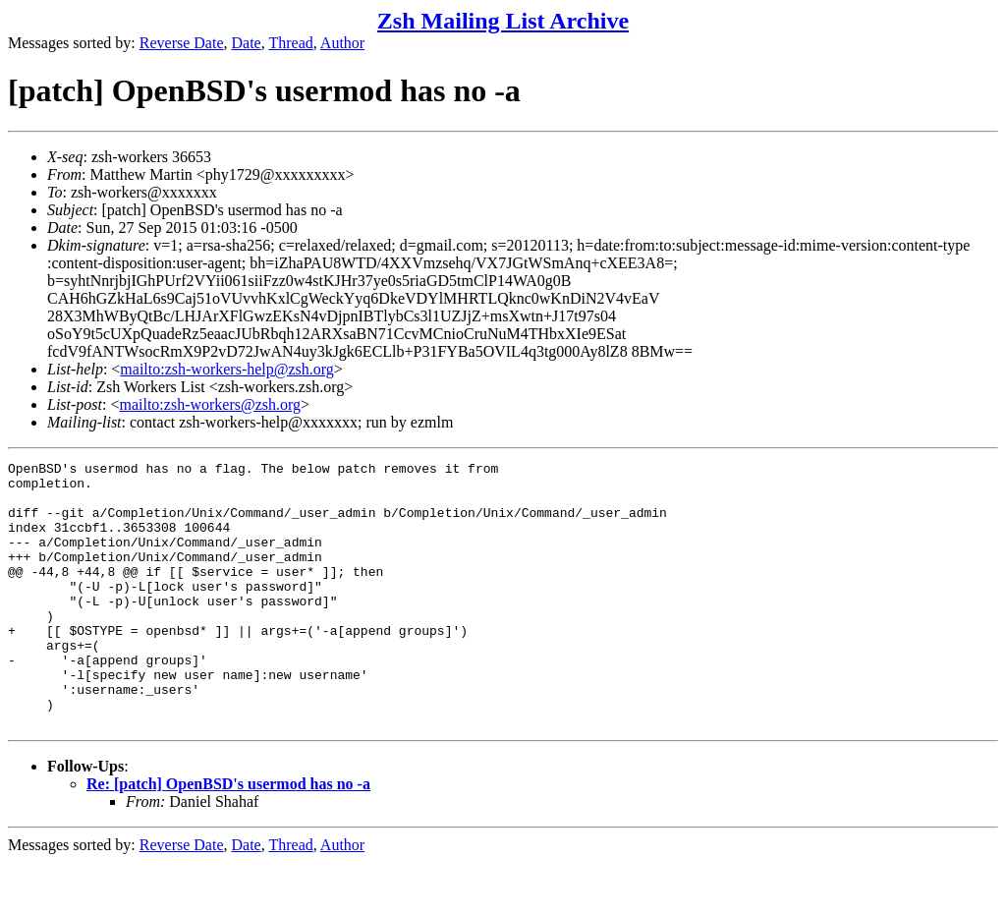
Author (342, 42)
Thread (290, 42)
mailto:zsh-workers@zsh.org (210, 404)
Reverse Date (182, 42)
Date (246, 42)
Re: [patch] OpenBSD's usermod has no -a (228, 837)
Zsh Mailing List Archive (503, 20)
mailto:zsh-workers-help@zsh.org (227, 369)
